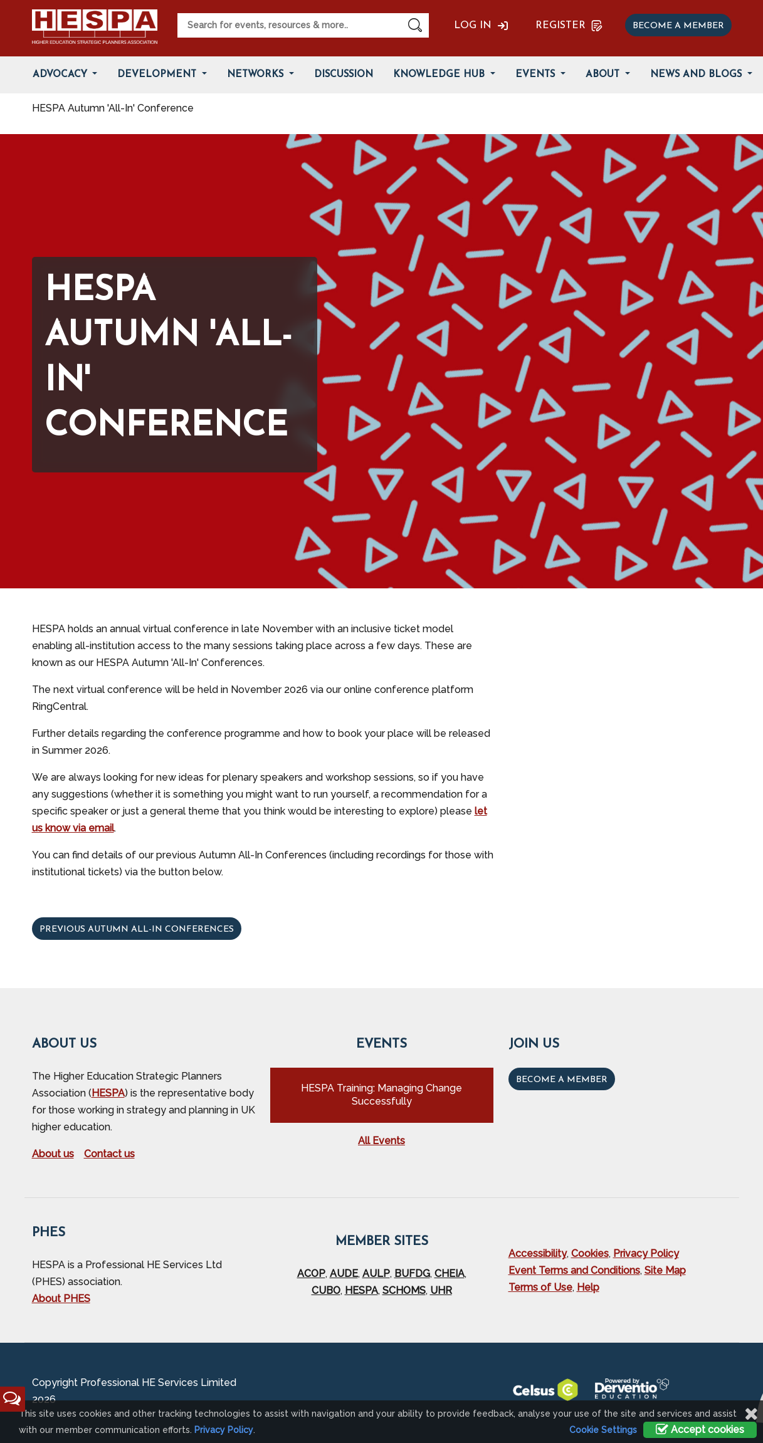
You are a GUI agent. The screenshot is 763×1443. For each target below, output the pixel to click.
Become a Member (562, 1080)
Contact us (109, 1154)
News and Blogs (697, 75)
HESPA (108, 1093)
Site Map (665, 1270)
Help (588, 1287)
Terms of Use (540, 1287)
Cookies (590, 1253)
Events (536, 75)
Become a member (678, 26)
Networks (257, 75)
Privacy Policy (646, 1253)
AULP (376, 1273)
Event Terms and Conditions (574, 1270)
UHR (441, 1290)
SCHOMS (404, 1290)
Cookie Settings (603, 1430)
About (604, 75)
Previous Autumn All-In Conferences (136, 929)
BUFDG (412, 1273)
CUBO (326, 1290)
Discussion (343, 75)
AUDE (344, 1273)
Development (158, 75)
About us (53, 1154)
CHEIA (449, 1273)
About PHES (61, 1299)
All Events (381, 1141)
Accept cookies (700, 1429)
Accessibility (537, 1253)
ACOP (311, 1273)
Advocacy (61, 75)
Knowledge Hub (440, 75)
